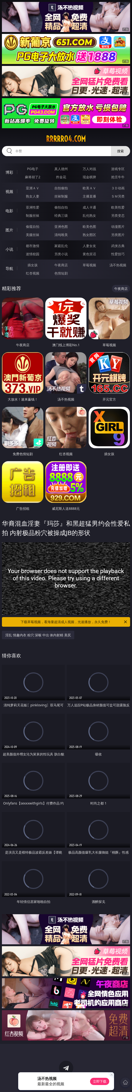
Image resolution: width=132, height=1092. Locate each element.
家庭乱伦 (61, 245)
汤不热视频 (117, 265)
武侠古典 (118, 245)
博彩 (9, 172)
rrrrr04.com (66, 139)
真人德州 (61, 168)
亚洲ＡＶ (32, 188)
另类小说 (61, 254)
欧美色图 (89, 226)
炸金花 (61, 177)
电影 (9, 210)
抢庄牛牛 (118, 177)
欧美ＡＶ (89, 188)
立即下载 (99, 1081)
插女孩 (33, 265)
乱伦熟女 (89, 215)
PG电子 (32, 168)
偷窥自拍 (32, 226)
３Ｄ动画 (118, 188)
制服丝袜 (32, 215)
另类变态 (118, 215)
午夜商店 (61, 265)
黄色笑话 (89, 254)
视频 (9, 191)
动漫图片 (118, 226)
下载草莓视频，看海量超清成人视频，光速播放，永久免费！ (74, 622)
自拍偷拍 (61, 188)
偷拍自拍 (61, 207)
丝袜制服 (61, 196)
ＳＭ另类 (118, 196)
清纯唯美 (61, 234)
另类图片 (118, 234)
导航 (9, 268)
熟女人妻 (32, 196)
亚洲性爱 (32, 207)
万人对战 (89, 168)
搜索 (120, 151)
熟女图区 (89, 234)
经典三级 (61, 215)
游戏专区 (118, 168)
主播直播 (89, 196)
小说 (9, 249)
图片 (9, 230)
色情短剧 (61, 273)
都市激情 (32, 245)
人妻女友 (89, 245)
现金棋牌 (89, 177)
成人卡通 (89, 207)
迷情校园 (32, 254)
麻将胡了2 (32, 177)
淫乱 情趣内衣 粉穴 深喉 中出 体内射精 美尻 (38, 635)
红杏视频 (32, 273)
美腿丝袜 (32, 234)
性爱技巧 (118, 254)
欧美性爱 (118, 207)
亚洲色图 (61, 226)
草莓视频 (89, 265)
